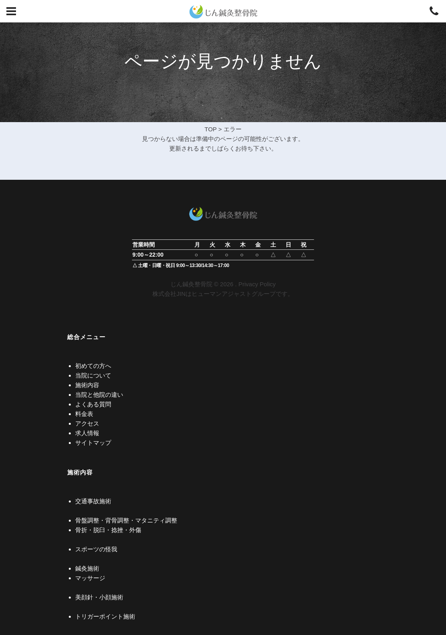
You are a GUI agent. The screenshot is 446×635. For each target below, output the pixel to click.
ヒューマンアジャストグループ (234, 293)
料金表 (84, 413)
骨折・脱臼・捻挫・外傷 (108, 529)
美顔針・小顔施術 (99, 597)
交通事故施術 (93, 501)
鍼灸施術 (87, 568)
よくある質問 (93, 404)
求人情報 (87, 433)
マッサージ (90, 578)
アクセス (87, 423)
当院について (93, 375)
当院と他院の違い (99, 394)
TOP (210, 129)
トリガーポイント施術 (105, 616)
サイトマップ (93, 442)
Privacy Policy (257, 284)
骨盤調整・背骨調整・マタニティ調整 (126, 520)
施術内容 (87, 385)
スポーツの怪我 (96, 549)
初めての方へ (93, 365)
